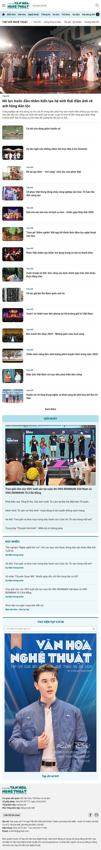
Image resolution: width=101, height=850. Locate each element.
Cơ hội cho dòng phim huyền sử (43, 128)
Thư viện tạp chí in (50, 622)
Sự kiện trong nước (14, 555)
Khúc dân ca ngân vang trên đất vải (24, 605)
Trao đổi (37, 22)
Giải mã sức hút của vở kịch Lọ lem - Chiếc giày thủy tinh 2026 (60, 212)
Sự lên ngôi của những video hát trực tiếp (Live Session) (56, 148)
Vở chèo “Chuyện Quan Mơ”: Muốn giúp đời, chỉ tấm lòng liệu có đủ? (42, 576)
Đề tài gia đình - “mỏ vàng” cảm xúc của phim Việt (53, 171)
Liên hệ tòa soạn (12, 815)
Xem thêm (50, 409)
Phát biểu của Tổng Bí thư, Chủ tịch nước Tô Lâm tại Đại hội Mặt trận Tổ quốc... (47, 501)
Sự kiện (76, 14)
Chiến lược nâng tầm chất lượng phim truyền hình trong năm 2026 (62, 354)
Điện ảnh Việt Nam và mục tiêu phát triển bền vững (54, 374)
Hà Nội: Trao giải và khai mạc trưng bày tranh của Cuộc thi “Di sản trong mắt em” (48, 519)
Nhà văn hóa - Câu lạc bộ (17, 609)
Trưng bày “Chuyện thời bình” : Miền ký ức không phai (34, 528)
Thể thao (66, 14)
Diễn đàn (11, 14)
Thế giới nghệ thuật (15, 22)
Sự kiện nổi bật (40, 6)
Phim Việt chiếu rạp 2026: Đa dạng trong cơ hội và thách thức (59, 252)
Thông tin (45, 14)
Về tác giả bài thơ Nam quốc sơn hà (45, 293)
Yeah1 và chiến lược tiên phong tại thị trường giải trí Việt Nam (59, 313)
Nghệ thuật (33, 14)
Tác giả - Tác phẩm (73, 22)
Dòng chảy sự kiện (52, 22)
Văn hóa (22, 14)
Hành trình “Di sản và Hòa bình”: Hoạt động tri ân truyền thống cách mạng (45, 510)
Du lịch (56, 14)
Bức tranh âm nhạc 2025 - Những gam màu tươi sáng (55, 333)
